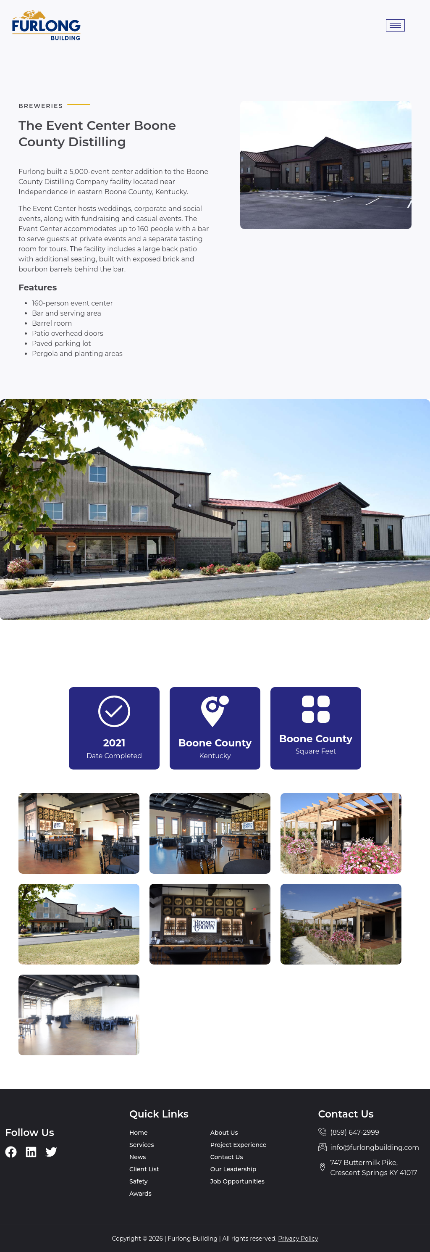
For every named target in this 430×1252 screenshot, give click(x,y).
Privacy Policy (298, 1238)
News (137, 1157)
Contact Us (226, 1157)
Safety (138, 1181)
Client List (144, 1169)
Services (141, 1145)
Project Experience (238, 1145)
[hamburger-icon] (395, 25)
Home (138, 1132)
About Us (224, 1132)
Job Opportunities (237, 1181)
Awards (140, 1193)
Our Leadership (233, 1169)
